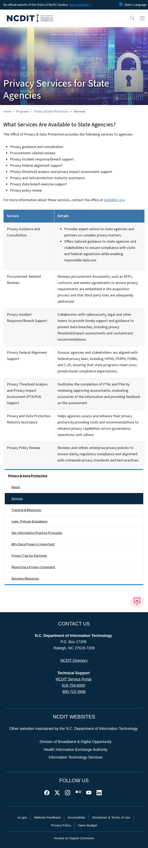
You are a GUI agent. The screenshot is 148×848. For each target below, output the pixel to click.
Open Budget (87, 825)
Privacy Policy (61, 825)
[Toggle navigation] (142, 18)
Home (7, 111)
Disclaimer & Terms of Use (111, 817)
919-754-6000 (73, 685)
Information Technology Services (76, 757)
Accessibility (76, 817)
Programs (22, 111)
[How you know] (80, 5)
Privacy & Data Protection (51, 111)
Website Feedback (47, 817)
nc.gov (22, 817)
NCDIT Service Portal (73, 679)
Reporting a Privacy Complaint (33, 567)
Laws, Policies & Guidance (29, 521)
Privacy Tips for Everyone (29, 555)
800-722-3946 (74, 692)
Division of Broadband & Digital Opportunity (75, 742)
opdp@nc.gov (114, 200)
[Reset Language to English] (121, 5)
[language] (136, 5)
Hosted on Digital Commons (74, 838)
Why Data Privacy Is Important (33, 544)
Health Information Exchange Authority (76, 750)
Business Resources (25, 578)
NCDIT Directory (74, 660)
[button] (129, 18)
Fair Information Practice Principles (36, 533)
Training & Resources (26, 510)
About (15, 487)
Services (17, 498)
